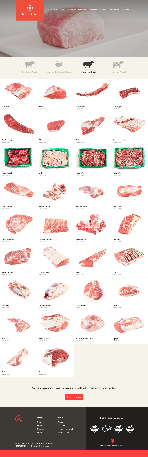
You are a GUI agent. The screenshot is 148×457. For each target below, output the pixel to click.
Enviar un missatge (74, 397)
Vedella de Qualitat (107, 429)
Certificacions (114, 10)
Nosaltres (54, 10)
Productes (82, 10)
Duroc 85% (94, 429)
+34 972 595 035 (21, 446)
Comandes (93, 10)
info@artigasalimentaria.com (39, 446)
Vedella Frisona (130, 429)
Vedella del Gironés (118, 429)
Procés (63, 10)
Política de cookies (64, 432)
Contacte (102, 10)
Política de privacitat (65, 429)
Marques (72, 10)
